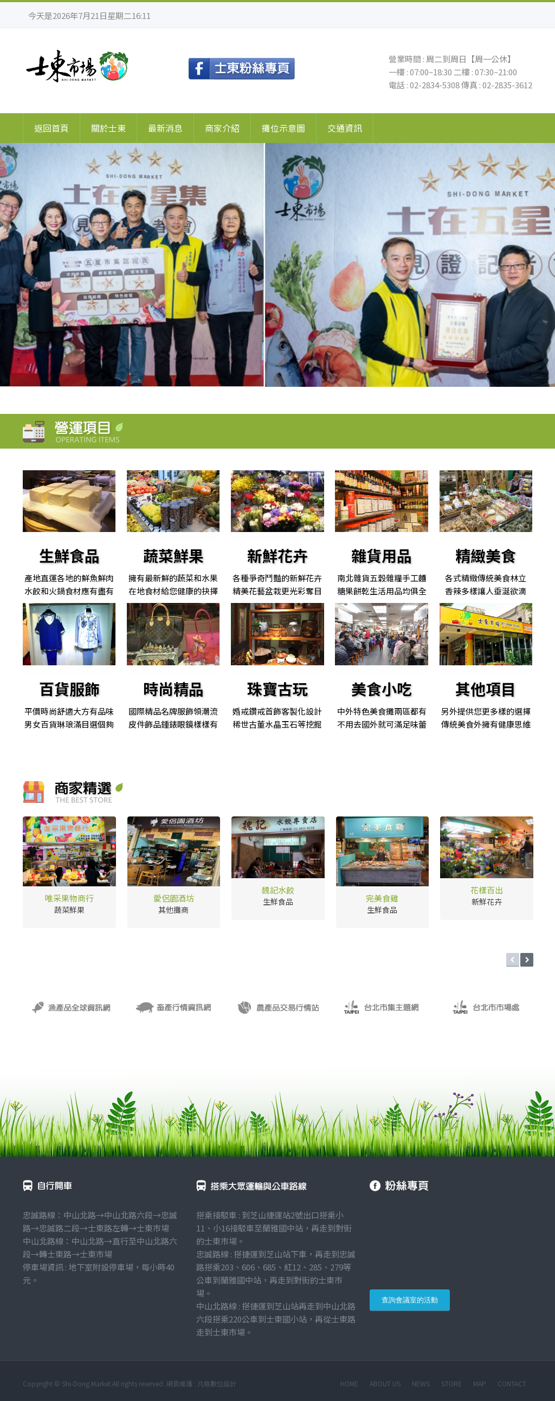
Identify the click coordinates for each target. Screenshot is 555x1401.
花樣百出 (486, 890)
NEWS (421, 1383)
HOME (349, 1383)
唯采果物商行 (69, 898)
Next (526, 960)
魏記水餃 (278, 890)
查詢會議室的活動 (410, 1300)
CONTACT (512, 1383)
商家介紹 (222, 127)
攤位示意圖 (283, 127)
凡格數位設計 (216, 1383)
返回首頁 (51, 127)
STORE (451, 1383)
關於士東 (108, 127)
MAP (479, 1383)
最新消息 (165, 127)
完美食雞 (382, 898)
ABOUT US (385, 1383)
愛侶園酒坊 (173, 898)
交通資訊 (344, 127)
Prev (512, 960)
